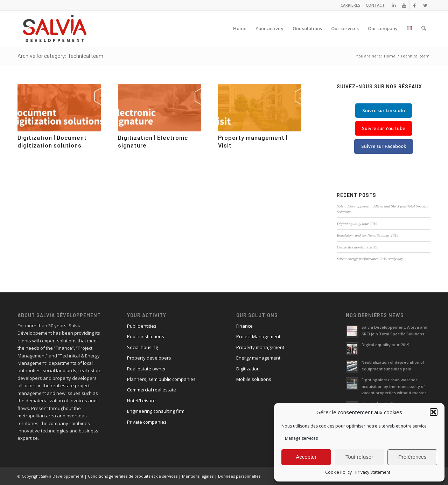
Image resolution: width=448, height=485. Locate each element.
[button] (433, 412)
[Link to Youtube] (404, 5)
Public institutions (145, 336)
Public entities (141, 326)
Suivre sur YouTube (383, 128)
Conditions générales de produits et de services (132, 476)
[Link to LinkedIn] (393, 5)
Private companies (147, 422)
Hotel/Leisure (141, 400)
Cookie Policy (338, 472)
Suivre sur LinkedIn (383, 110)
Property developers (149, 358)
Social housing (142, 347)
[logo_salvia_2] (55, 28)
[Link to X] (425, 5)
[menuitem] (240, 28)
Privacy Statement (372, 472)
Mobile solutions (253, 379)
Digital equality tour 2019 (357, 223)
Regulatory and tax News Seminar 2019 (367, 235)
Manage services (301, 438)
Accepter (306, 457)
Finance (244, 326)
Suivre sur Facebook (383, 146)
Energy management (258, 358)
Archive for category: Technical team (60, 55)
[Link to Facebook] (415, 5)
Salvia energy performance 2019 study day (370, 259)
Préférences (412, 457)
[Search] (423, 28)
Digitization (248, 369)
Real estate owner (146, 369)
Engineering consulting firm (155, 411)
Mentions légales (198, 476)
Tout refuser (359, 457)
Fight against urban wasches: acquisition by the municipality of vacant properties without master (394, 386)
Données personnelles (239, 476)
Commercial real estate (151, 390)
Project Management (258, 336)
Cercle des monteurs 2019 (357, 247)
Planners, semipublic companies (161, 379)
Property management (260, 347)
